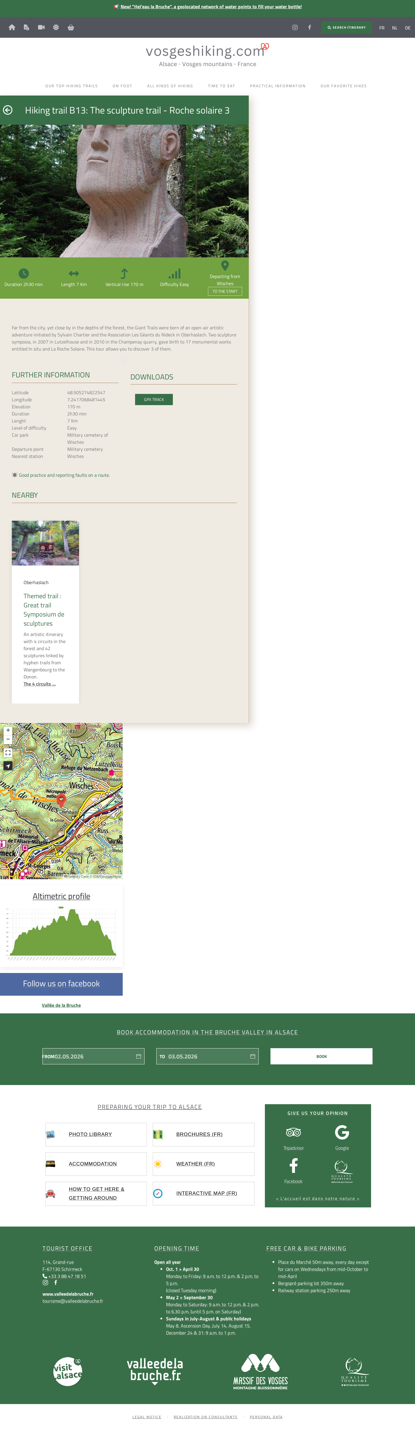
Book (321, 1056)
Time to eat (223, 86)
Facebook (293, 1181)
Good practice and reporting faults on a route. (64, 475)
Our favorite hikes (345, 86)
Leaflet (71, 876)
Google (342, 1147)
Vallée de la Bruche (61, 1005)
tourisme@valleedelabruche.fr (72, 1300)
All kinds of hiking (171, 86)
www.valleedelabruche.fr (68, 1293)
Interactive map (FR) (206, 1193)
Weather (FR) (195, 1164)
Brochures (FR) (199, 1134)
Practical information (279, 86)
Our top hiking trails (73, 86)
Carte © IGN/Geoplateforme (101, 876)
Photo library (90, 1134)
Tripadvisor (293, 1147)
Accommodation (93, 1164)
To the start (225, 291)
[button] (61, 801)
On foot (124, 86)
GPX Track (154, 399)
